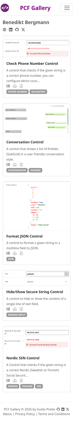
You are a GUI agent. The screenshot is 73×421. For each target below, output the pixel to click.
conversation (17, 170)
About (7, 414)
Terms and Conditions (54, 414)
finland (27, 386)
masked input (16, 314)
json (11, 258)
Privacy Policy (25, 414)
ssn (39, 386)
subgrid (35, 170)
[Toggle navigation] (67, 7)
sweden (13, 386)
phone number (17, 91)
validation (38, 91)
